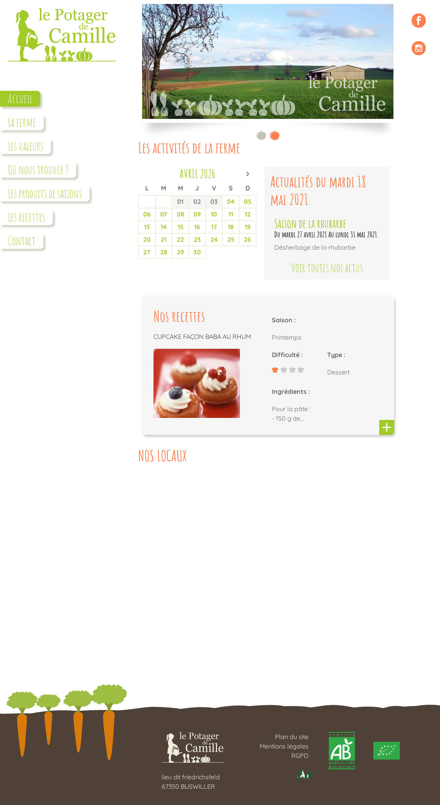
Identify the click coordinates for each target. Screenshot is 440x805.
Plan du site (292, 737)
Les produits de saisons (45, 193)
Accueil (20, 98)
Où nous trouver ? (38, 169)
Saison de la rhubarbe (310, 223)
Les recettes (26, 217)
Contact (22, 240)
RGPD (300, 756)
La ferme (22, 122)
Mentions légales (284, 746)
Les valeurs (25, 146)
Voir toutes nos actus (327, 268)
